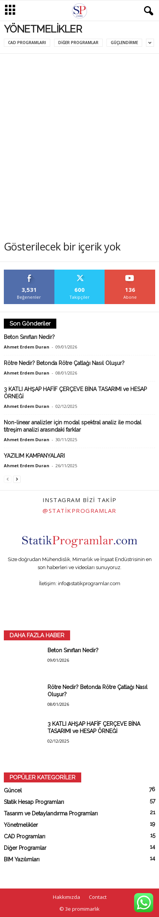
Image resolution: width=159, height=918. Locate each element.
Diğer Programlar (78, 42)
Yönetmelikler (21, 825)
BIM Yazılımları (21, 859)
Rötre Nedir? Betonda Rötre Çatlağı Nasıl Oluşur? (64, 363)
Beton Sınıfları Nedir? (29, 337)
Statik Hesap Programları (34, 802)
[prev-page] (7, 479)
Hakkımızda (66, 896)
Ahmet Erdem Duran (26, 347)
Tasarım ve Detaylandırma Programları (51, 813)
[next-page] (17, 479)
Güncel (13, 790)
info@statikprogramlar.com (89, 583)
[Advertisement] (79, 136)
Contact (98, 896)
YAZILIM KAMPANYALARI (34, 456)
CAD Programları (27, 42)
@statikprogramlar (79, 510)
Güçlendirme (124, 42)
